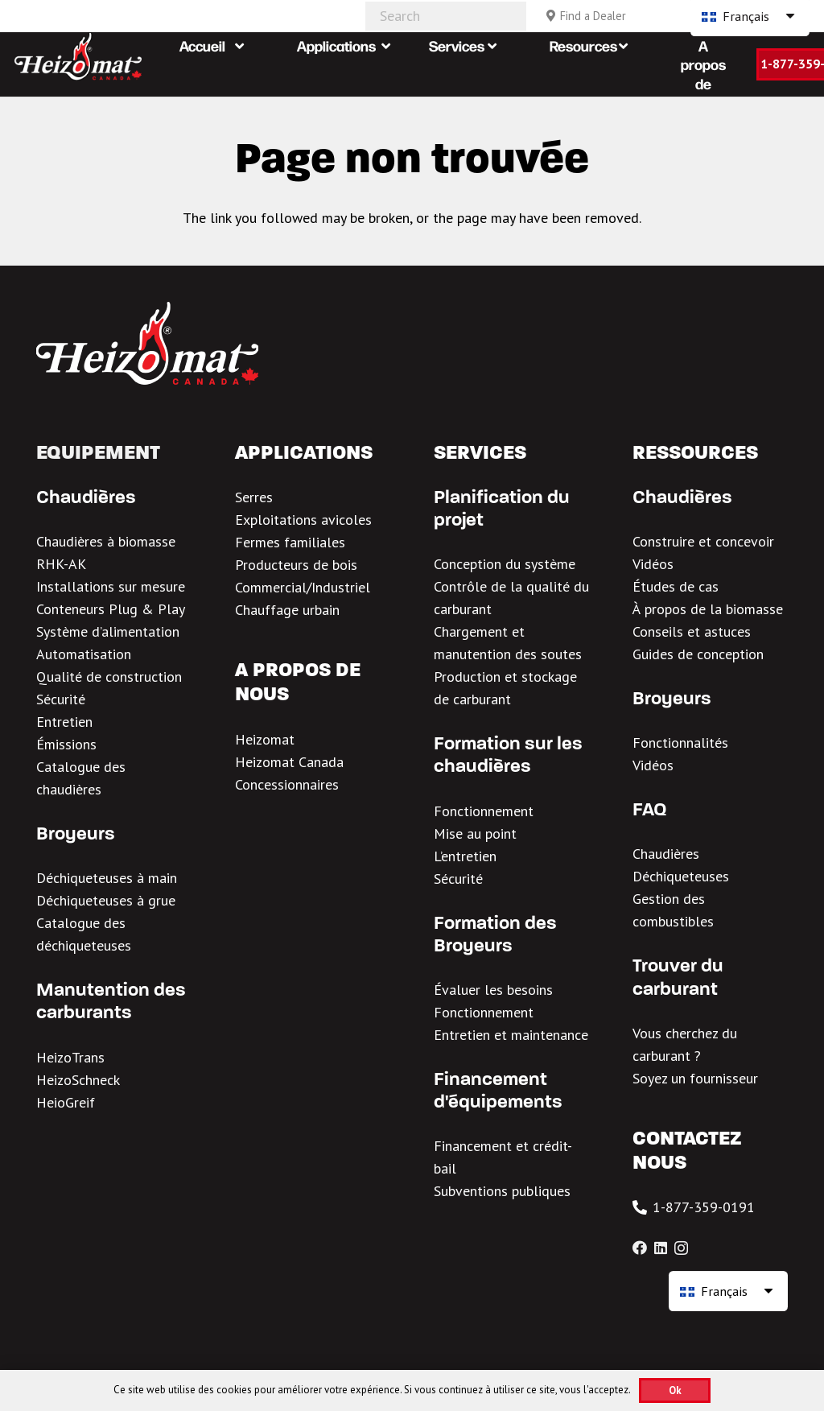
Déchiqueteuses (680, 876)
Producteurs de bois (296, 564)
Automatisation (83, 654)
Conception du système (504, 564)
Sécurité (60, 699)
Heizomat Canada (289, 762)
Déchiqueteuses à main (106, 877)
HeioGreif (65, 1102)
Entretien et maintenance (511, 1034)
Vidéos (653, 564)
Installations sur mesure (110, 586)
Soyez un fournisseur (695, 1078)
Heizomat (265, 739)
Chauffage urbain (287, 609)
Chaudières (665, 853)
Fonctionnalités (680, 742)
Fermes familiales (290, 542)
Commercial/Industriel (302, 587)
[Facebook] (639, 1247)
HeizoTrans (70, 1057)
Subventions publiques (502, 1191)
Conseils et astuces (691, 631)
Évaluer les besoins (493, 989)
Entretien (64, 721)
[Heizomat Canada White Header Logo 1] (78, 56)
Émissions (66, 744)
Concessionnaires (287, 784)
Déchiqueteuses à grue (105, 900)
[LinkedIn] (660, 1247)
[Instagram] (681, 1248)
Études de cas (675, 586)
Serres (254, 497)
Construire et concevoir (703, 541)
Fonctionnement (484, 811)
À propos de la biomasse (707, 609)
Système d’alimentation (107, 631)
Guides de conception (698, 654)
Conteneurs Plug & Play (110, 609)
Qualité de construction (109, 676)
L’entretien (465, 856)
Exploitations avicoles (303, 519)
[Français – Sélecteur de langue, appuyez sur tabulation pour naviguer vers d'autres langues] (728, 1291)
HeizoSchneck (78, 1080)
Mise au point (475, 833)
